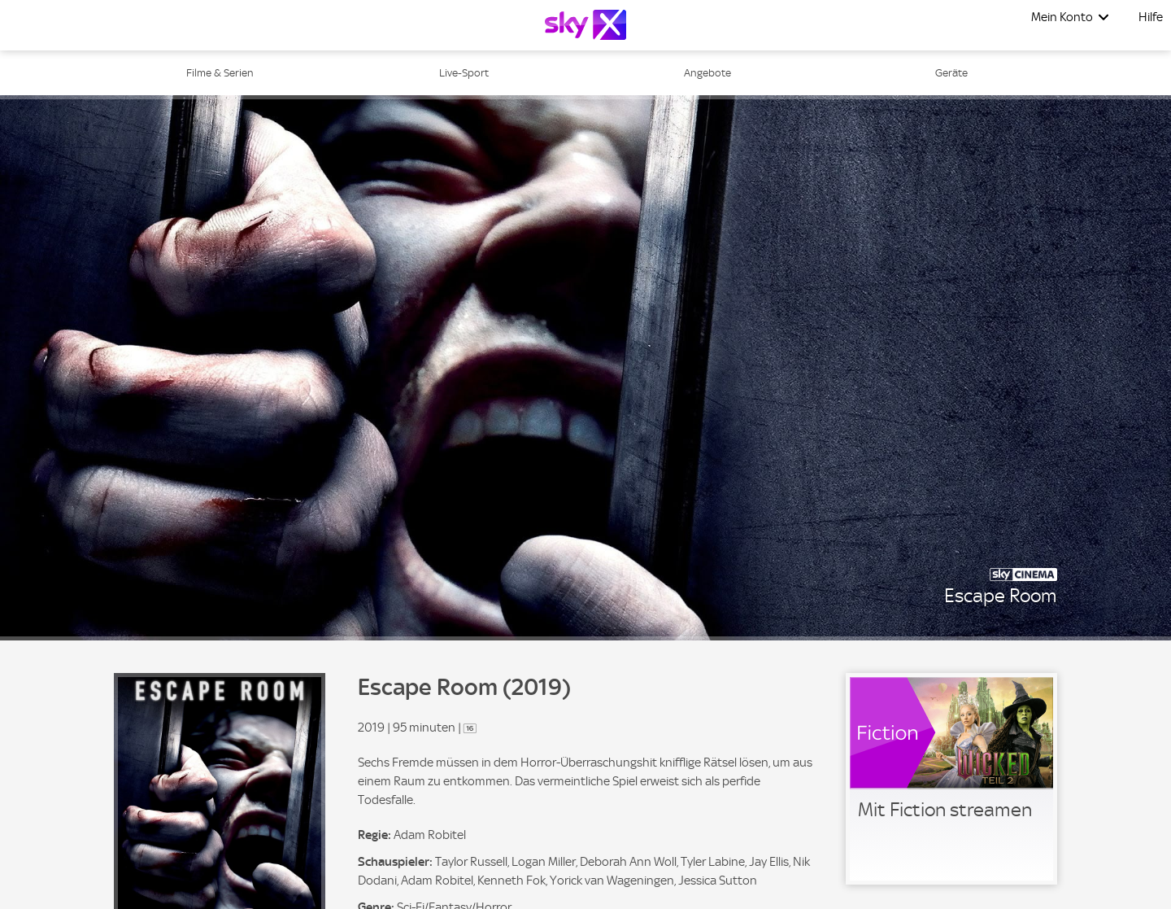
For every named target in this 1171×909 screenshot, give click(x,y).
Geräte (951, 73)
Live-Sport (464, 73)
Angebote (707, 73)
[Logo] (585, 25)
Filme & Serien (220, 73)
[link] (951, 779)
